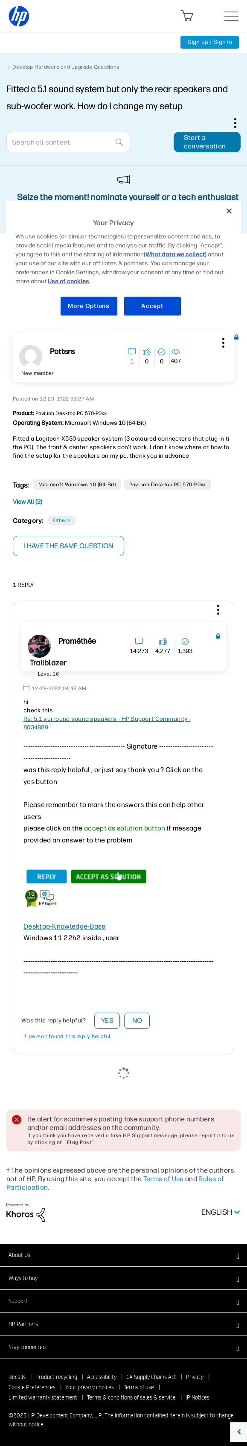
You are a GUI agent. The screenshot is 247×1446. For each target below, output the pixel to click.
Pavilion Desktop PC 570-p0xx (167, 485)
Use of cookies (68, 281)
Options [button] (239, 122)
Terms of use (139, 1387)
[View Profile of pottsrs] (62, 351)
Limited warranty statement (43, 1397)
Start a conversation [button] (205, 142)
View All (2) (27, 501)
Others (62, 520)
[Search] (68, 142)
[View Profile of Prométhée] (77, 641)
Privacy (194, 1377)
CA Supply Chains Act (151, 1377)
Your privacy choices (89, 1387)
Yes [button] (107, 1020)
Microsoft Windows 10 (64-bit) (77, 485)
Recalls (17, 1377)
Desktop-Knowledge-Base (64, 926)
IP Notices (197, 1397)
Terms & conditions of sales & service (131, 1397)
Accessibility (101, 1377)
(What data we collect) (175, 254)
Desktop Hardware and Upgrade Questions (65, 67)
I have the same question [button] (68, 546)
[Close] (229, 210)
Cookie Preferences (32, 1387)
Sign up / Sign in (209, 42)
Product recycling (56, 1377)
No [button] (137, 1020)
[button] (222, 341)
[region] (123, 263)
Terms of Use (163, 1179)
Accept (152, 306)
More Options (88, 306)
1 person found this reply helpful (67, 1036)
